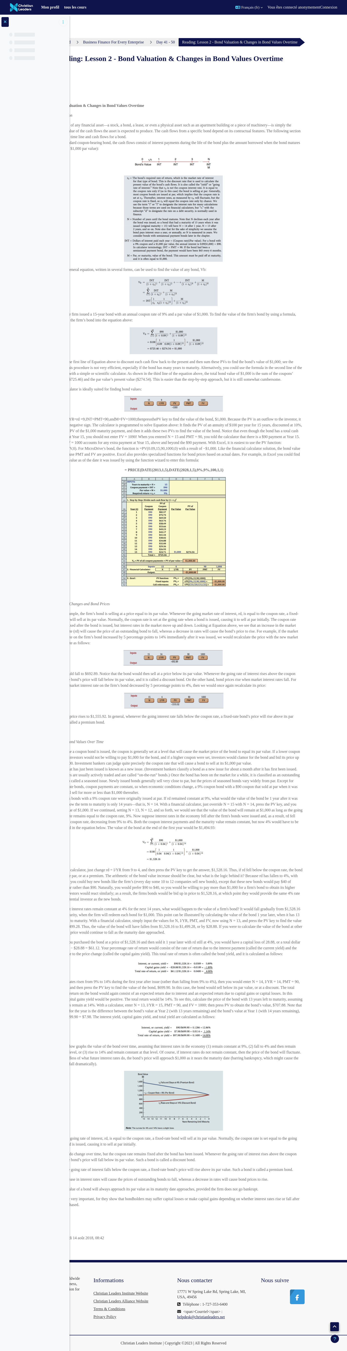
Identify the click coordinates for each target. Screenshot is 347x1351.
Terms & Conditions (164, 1309)
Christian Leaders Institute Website (175, 1293)
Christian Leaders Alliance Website (175, 1301)
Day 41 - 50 (204, 42)
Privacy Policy (159, 1317)
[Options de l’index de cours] (63, 22)
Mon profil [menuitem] (50, 7)
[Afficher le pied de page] (334, 1338)
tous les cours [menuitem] (75, 7)
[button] (249, 7)
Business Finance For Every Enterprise (152, 42)
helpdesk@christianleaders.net (238, 1317)
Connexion (328, 7)
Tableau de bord (96, 42)
